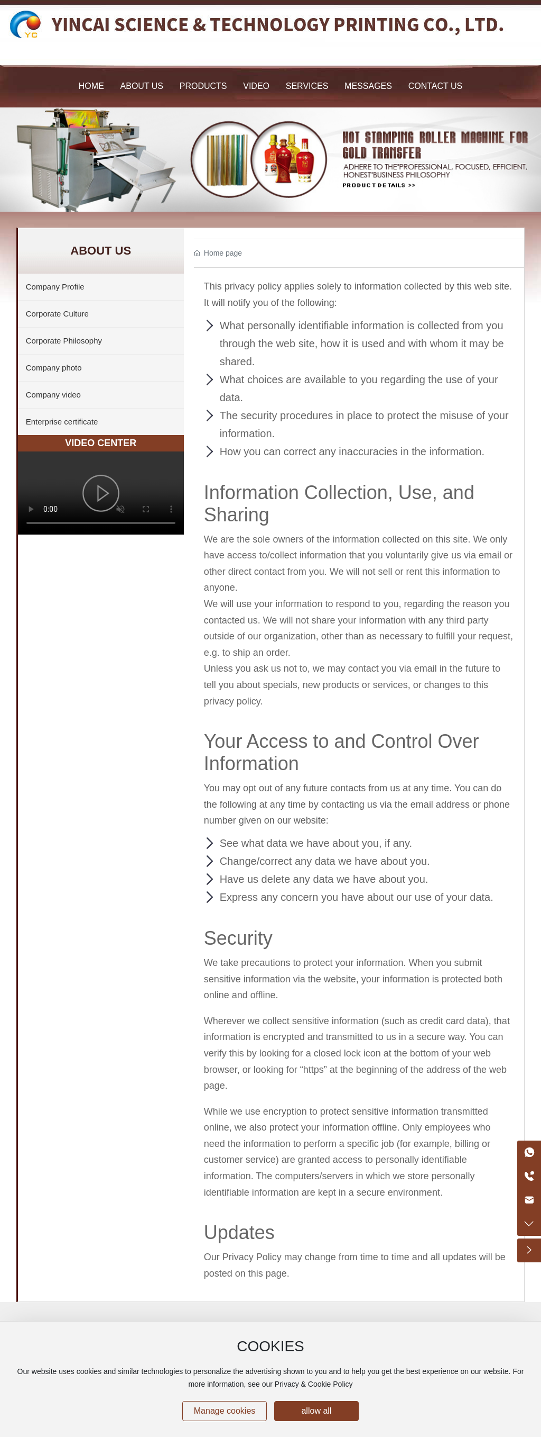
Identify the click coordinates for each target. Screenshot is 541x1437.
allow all (316, 1410)
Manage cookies (225, 1410)
